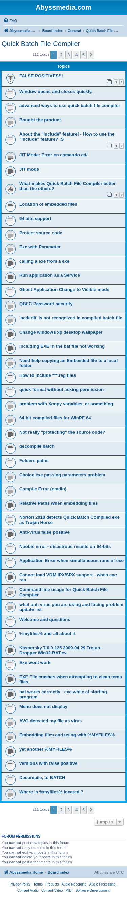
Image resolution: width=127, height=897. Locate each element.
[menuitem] (10, 21)
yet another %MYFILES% (45, 749)
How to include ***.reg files (47, 375)
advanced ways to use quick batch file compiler (69, 105)
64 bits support (35, 218)
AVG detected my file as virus (50, 720)
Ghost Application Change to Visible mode (64, 289)
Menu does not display (43, 706)
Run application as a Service (49, 275)
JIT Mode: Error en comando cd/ (53, 154)
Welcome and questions (44, 619)
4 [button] (76, 55)
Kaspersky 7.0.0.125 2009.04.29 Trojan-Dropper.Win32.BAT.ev (60, 650)
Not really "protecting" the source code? (62, 432)
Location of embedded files (48, 204)
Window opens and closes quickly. (56, 91)
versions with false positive (48, 763)
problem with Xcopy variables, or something (66, 403)
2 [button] (61, 55)
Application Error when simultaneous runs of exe (71, 560)
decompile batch (37, 446)
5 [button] (83, 55)
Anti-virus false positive (44, 532)
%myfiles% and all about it (47, 633)
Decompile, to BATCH (42, 777)
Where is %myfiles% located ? (51, 791)
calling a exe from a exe (44, 261)
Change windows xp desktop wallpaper (60, 332)
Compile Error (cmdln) (42, 488)
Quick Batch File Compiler (41, 43)
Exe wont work (34, 662)
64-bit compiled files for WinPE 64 (55, 417)
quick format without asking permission (61, 389)
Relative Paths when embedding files (58, 503)
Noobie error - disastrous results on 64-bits (65, 546)
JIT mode (29, 169)
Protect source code (40, 232)
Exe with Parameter (40, 246)
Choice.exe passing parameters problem (62, 474)
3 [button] (68, 55)
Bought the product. (40, 119)
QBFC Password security (46, 303)
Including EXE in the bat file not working (62, 346)
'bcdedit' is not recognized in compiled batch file (70, 317)
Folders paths (33, 460)
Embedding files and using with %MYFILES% (67, 734)
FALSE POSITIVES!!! (41, 75)
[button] (91, 55)
